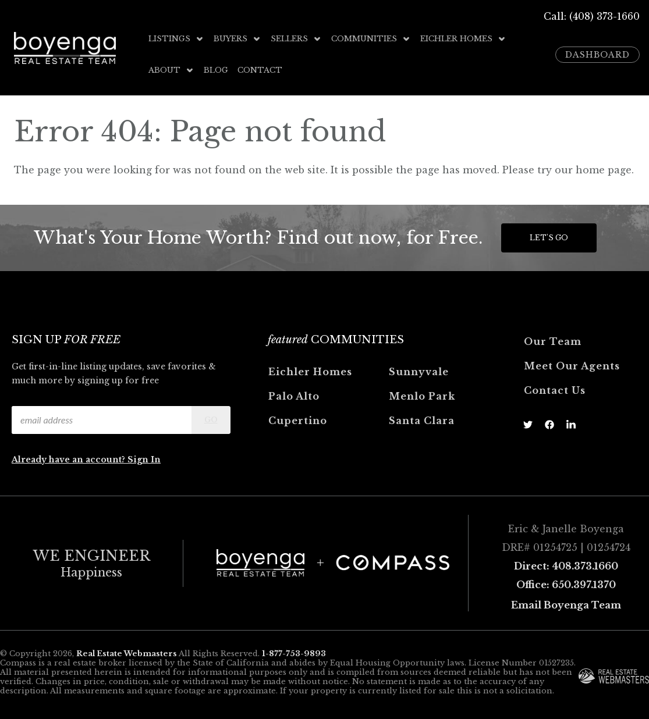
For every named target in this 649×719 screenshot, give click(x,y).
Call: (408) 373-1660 (592, 16)
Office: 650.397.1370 (566, 584)
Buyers (237, 39)
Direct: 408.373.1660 (566, 566)
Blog (216, 70)
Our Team (552, 341)
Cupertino (297, 420)
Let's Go (549, 237)
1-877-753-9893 (294, 654)
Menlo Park (422, 396)
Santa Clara (422, 420)
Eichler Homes (463, 39)
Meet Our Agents (572, 366)
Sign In (144, 459)
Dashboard (597, 54)
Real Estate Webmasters (126, 654)
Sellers (296, 39)
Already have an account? (69, 459)
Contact (259, 70)
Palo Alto (294, 396)
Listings (176, 39)
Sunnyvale (419, 372)
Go (211, 419)
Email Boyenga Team (566, 605)
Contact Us (555, 390)
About (171, 70)
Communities (371, 39)
